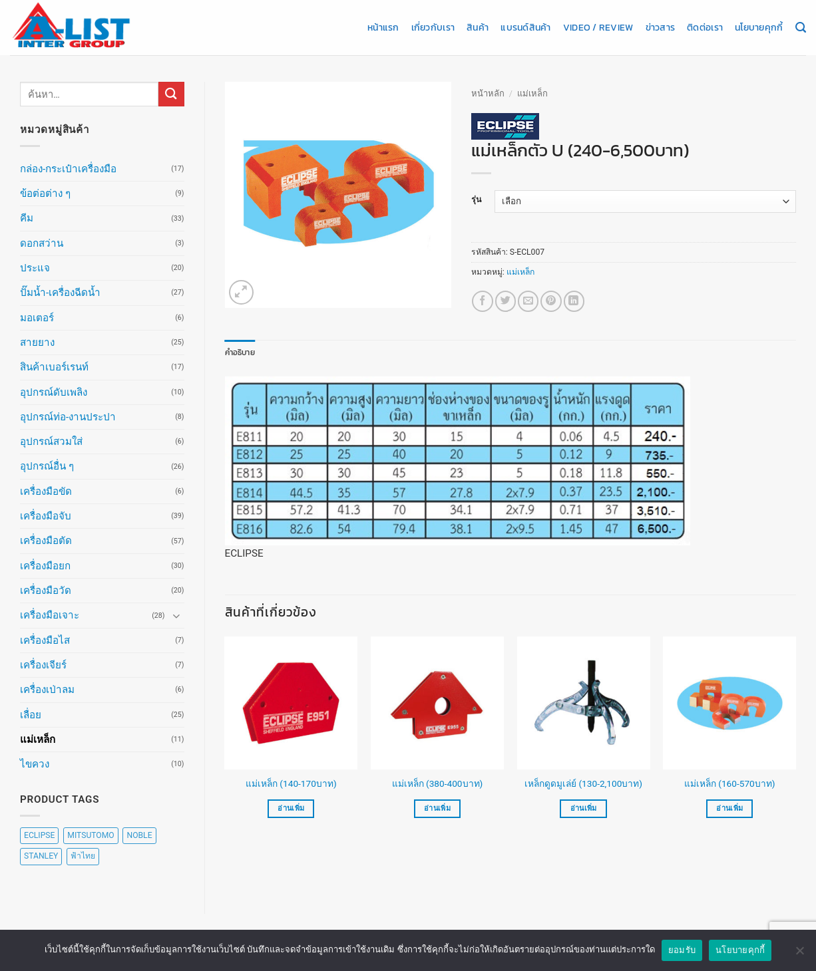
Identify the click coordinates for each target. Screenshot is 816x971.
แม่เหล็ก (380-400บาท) (437, 783)
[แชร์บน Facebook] (482, 301)
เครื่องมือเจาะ (49, 615)
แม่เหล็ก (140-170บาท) (291, 783)
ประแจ (35, 268)
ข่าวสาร (661, 27)
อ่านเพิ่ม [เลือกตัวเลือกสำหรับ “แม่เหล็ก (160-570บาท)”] (729, 808)
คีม (26, 218)
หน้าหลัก (488, 93)
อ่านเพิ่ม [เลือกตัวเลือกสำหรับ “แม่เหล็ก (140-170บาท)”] (291, 808)
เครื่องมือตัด (46, 541)
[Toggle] (176, 615)
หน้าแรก (383, 27)
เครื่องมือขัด (46, 491)
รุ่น (476, 200)
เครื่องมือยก (45, 566)
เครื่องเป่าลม (47, 690)
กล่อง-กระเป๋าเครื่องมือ (68, 169)
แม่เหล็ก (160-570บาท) (729, 783)
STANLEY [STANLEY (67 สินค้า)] (41, 856)
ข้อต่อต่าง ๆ (45, 194)
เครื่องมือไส (45, 640)
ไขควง (34, 764)
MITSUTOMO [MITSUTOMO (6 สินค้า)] (90, 835)
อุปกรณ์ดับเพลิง (53, 392)
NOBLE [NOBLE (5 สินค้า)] (139, 835)
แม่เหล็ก (37, 740)
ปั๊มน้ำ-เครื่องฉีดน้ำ (60, 293)
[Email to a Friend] (528, 301)
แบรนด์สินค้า (525, 27)
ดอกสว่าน (41, 243)
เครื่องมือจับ (45, 516)
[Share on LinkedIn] (574, 301)
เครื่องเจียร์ (43, 665)
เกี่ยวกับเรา (433, 27)
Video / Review (598, 27)
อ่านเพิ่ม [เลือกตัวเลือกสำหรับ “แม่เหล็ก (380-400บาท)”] (437, 808)
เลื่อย (30, 715)
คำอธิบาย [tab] (240, 352)
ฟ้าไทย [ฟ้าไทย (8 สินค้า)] (83, 856)
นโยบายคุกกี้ (759, 27)
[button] (241, 292)
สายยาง (37, 342)
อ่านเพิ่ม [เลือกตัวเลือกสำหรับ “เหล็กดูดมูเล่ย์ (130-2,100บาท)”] (583, 808)
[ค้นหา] (800, 28)
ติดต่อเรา (705, 27)
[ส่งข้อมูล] (171, 94)
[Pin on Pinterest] (550, 301)
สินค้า (478, 27)
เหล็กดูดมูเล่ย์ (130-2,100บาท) (583, 783)
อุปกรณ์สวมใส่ (51, 442)
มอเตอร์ (37, 318)
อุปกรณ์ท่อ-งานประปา (68, 417)
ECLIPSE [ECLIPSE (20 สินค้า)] (39, 835)
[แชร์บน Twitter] (505, 301)
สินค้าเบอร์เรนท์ (54, 367)
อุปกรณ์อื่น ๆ (47, 466)
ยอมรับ (682, 952)
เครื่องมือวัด (45, 591)
